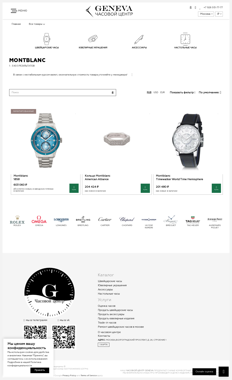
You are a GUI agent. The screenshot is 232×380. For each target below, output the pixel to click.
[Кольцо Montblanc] (117, 140)
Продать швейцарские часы (115, 310)
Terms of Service (89, 376)
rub (149, 92)
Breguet (171, 225)
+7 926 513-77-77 (213, 7)
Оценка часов (106, 306)
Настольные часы (109, 294)
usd (156, 92)
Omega (39, 225)
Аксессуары (139, 48)
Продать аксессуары (111, 314)
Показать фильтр (182, 92)
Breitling (83, 225)
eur (162, 92)
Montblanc (21, 176)
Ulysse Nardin (149, 226)
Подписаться (177, 56)
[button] (19, 11)
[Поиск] (62, 92)
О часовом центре (109, 332)
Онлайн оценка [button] (204, 371)
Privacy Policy (69, 376)
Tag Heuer (193, 225)
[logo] (109, 15)
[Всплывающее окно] (191, 7)
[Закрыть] (132, 74)
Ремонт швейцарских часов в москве (121, 327)
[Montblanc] (46, 140)
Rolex (17, 225)
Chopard (127, 225)
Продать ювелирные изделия (116, 318)
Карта (104, 345)
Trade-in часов (107, 322)
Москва (205, 14)
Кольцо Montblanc (97, 176)
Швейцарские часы (47, 48)
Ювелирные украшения (93, 48)
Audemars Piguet (215, 226)
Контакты (104, 336)
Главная (16, 24)
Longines (61, 225)
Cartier (105, 225)
